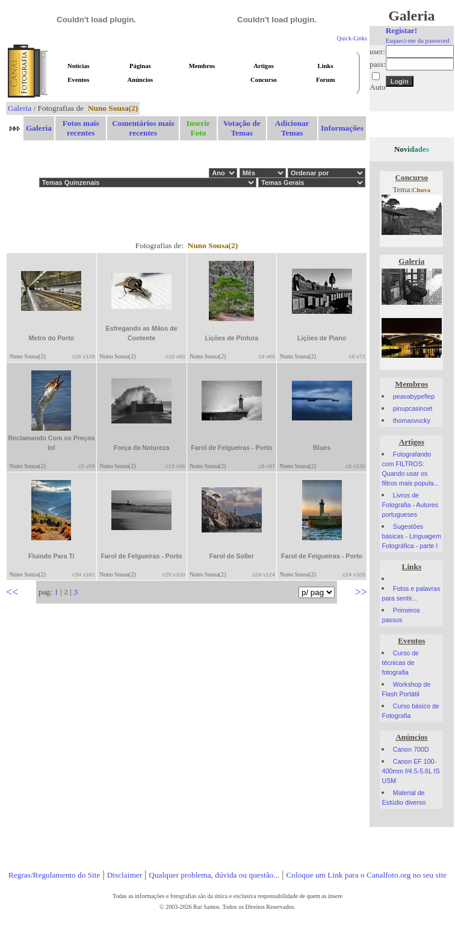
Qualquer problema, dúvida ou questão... (214, 874)
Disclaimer (124, 874)
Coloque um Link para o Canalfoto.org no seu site (366, 874)
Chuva (421, 190)
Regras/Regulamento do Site (54, 874)
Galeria (19, 108)
